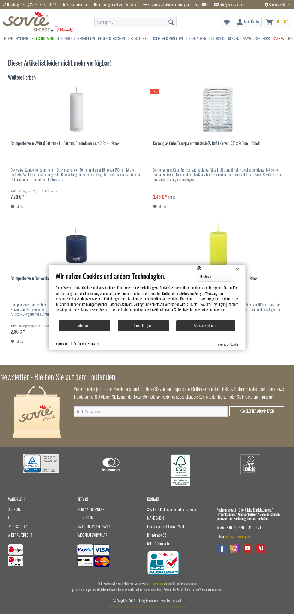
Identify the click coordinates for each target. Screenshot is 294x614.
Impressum (85, 517)
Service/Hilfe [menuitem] (275, 4)
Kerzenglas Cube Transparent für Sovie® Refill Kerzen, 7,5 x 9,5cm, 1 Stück (206, 144)
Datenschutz (17, 526)
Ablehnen (84, 325)
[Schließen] (237, 269)
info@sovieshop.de (232, 4)
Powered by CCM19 (228, 344)
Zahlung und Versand (93, 526)
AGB (10, 517)
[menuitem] (135, 19)
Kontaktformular (90, 509)
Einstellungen (143, 325)
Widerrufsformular (92, 535)
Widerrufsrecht (20, 535)
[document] (147, 296)
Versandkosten (155, 583)
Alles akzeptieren (205, 325)
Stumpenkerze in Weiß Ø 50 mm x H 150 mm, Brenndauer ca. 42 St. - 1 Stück (65, 144)
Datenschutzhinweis (86, 343)
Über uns (14, 509)
